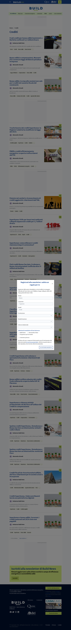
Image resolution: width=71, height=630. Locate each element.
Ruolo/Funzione (22, 319)
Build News (23, 332)
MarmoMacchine (33, 332)
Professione (21, 313)
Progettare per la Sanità (26, 334)
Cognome (20, 301)
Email (19, 307)
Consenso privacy (24, 337)
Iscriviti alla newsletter (46, 347)
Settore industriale (23, 325)
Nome (19, 295)
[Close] (52, 284)
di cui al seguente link (32, 342)
